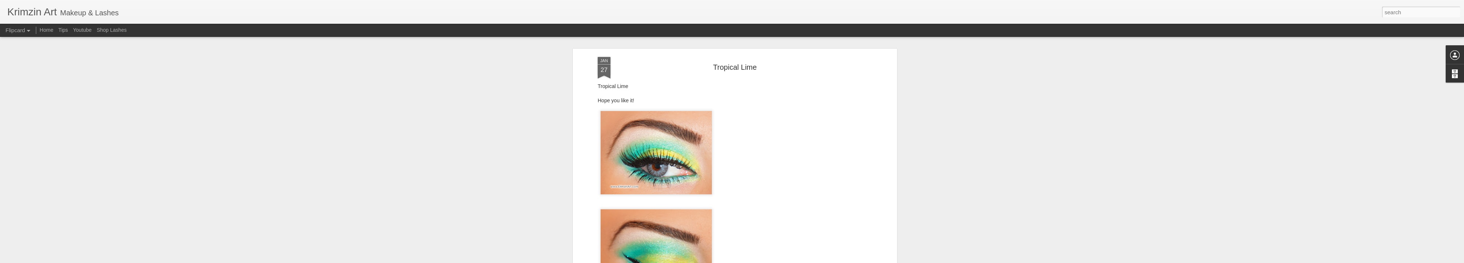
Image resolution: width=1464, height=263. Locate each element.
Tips (63, 30)
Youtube (82, 30)
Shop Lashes (112, 30)
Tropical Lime (735, 47)
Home (46, 30)
